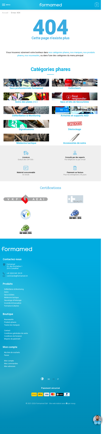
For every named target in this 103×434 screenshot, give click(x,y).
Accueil (5, 13)
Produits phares (10, 322)
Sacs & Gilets (9, 295)
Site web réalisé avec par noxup (62, 403)
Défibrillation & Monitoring (14, 289)
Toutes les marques (12, 325)
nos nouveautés (32, 55)
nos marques (76, 52)
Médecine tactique (11, 298)
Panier (6, 355)
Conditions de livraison (13, 336)
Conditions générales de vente (16, 333)
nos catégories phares (59, 52)
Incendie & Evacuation (12, 303)
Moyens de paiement (12, 339)
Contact (7, 331)
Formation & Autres (11, 306)
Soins (6, 292)
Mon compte (9, 361)
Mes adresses (9, 366)
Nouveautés (9, 319)
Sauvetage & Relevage (12, 300)
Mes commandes (11, 364)
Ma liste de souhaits (12, 352)
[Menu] (6, 5)
